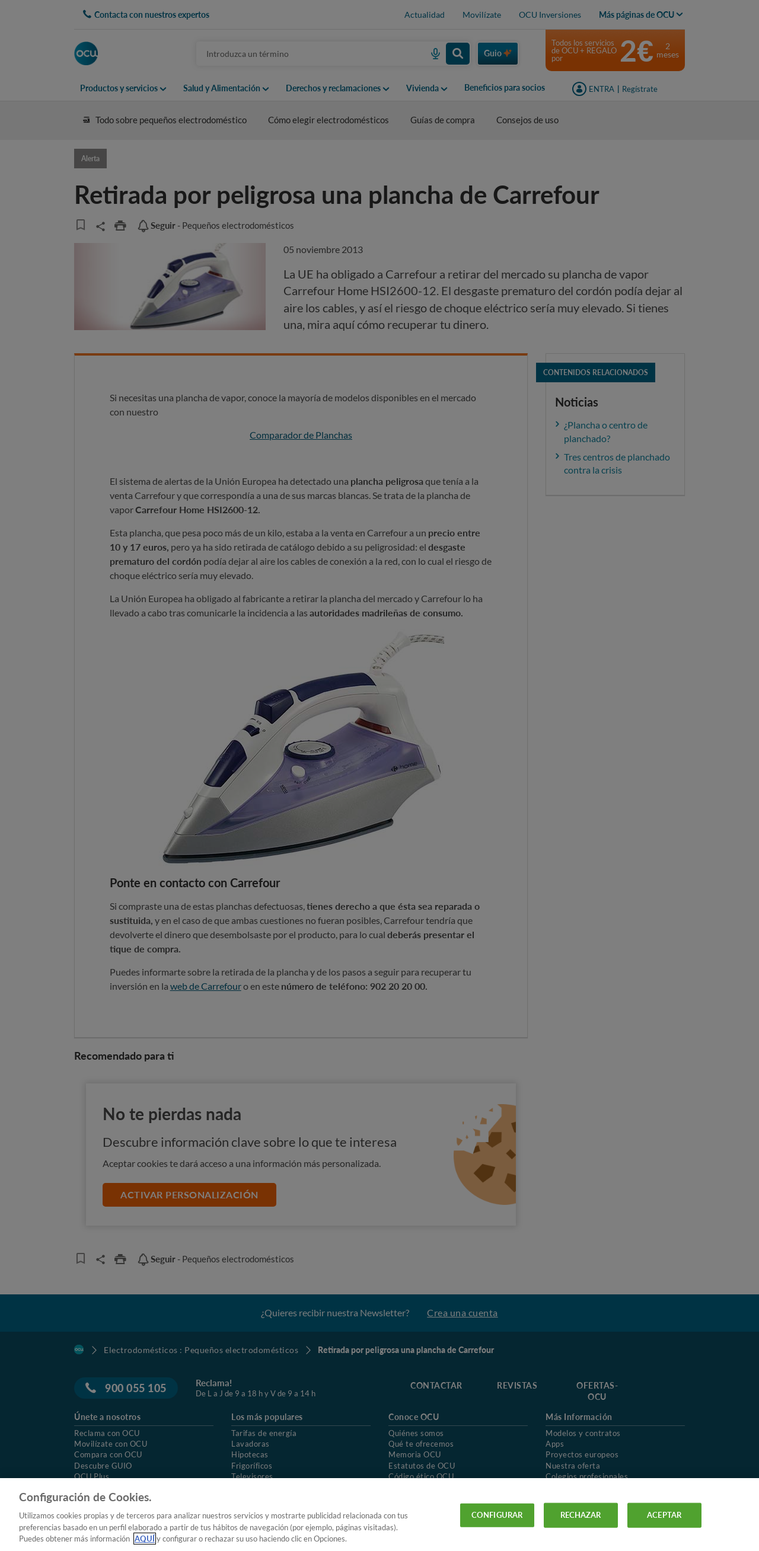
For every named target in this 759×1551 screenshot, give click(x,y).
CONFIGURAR (496, 1515)
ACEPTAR (664, 1515)
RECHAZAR (580, 1515)
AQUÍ (145, 1538)
